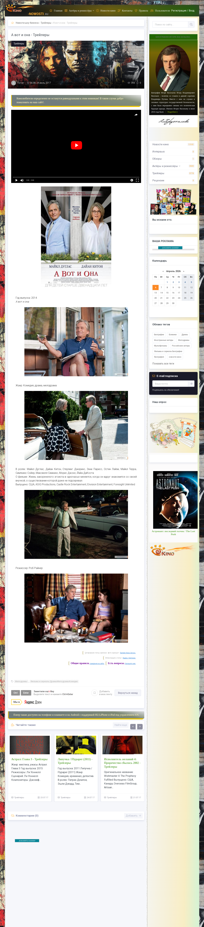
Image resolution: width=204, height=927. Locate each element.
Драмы (185, 334)
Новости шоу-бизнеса (27, 23)
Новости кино (106, 10)
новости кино (175, 357)
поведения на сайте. (97, 663)
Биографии (159, 334)
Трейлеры (46, 23)
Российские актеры (181, 346)
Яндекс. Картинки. (129, 658)
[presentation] (133, 726)
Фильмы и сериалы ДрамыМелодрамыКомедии (54, 681)
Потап (21, 83)
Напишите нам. (130, 663)
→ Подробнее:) (171, 112)
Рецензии (158, 180)
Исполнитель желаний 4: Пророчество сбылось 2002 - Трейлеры (122, 763)
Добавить (101, 693)
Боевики (173, 334)
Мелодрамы (21, 681)
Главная (55, 10)
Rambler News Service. (128, 653)
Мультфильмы (160, 346)
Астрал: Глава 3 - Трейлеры (29, 759)
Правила (141, 10)
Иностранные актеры (163, 340)
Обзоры (157, 158)
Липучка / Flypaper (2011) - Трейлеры (75, 761)
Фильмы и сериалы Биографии (168, 351)
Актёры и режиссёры (78, 10)
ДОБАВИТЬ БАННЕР (27, 841)
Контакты (125, 10)
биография (159, 357)
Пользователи (160, 10)
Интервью (158, 151)
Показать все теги (163, 363)
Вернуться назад (128, 692)
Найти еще (120, 724)
